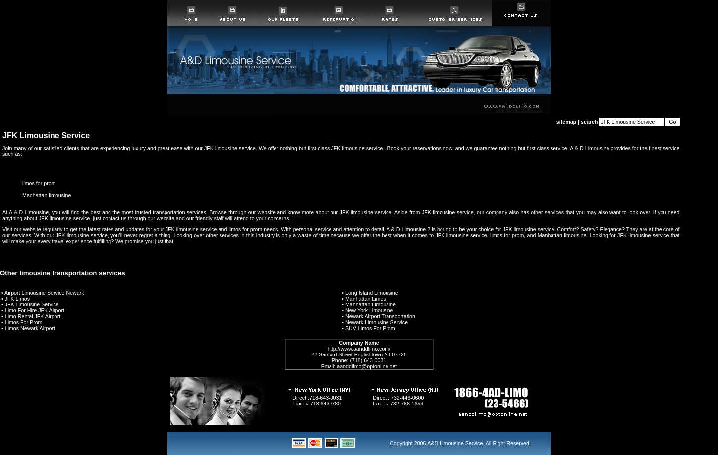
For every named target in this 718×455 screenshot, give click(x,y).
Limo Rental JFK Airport (33, 316)
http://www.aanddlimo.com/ (359, 349)
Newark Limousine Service (376, 322)
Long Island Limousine (371, 293)
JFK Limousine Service (32, 304)
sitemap (566, 122)
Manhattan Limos (365, 299)
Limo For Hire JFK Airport (34, 310)
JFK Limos (17, 299)
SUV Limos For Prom (370, 328)
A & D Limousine (589, 148)
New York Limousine (369, 310)
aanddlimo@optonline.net (367, 366)
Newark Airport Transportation (380, 316)
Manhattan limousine (46, 195)
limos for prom (39, 183)
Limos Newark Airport (30, 328)
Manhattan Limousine (370, 304)
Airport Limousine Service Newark (44, 293)
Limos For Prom (24, 322)
